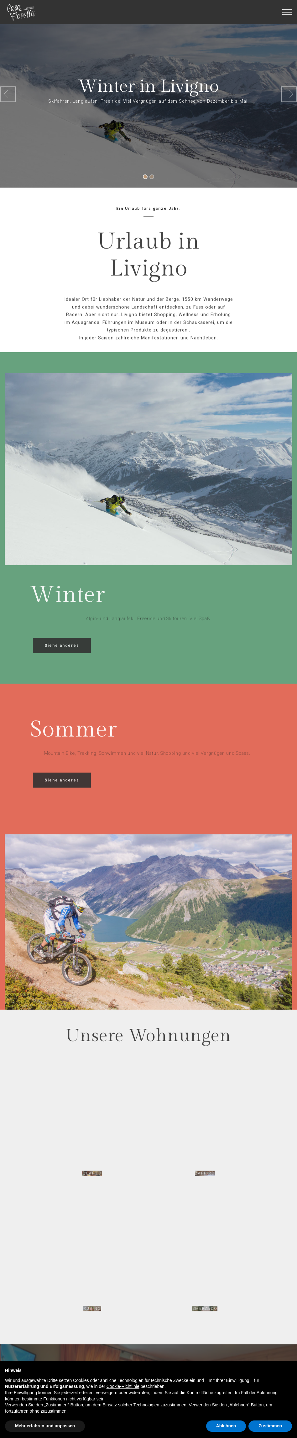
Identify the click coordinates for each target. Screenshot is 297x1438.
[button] (8, 94)
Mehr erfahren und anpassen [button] (45, 1425)
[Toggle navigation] (287, 12)
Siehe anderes (61, 654)
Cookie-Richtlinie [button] (123, 1386)
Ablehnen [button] (226, 1425)
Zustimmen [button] (270, 1425)
